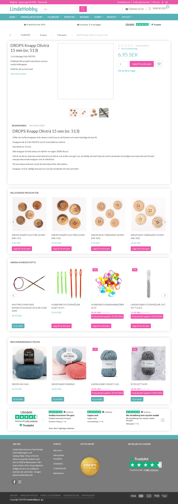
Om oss (156, 2)
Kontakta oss (123, 2)
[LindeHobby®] (23, 8)
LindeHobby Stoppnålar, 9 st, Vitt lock (148, 306)
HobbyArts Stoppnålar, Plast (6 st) (65, 306)
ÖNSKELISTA (134, 9)
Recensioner (37, 125)
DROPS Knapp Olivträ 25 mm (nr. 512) (68, 236)
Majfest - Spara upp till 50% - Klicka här (28, 2)
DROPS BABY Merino (63, 384)
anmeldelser (142, 45)
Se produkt (18, 326)
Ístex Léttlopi (139, 384)
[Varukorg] (158, 8)
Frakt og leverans (141, 2)
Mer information (18, 73)
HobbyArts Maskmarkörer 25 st (107, 306)
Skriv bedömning (129, 48)
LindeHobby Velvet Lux (105, 384)
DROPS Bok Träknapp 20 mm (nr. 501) (107, 236)
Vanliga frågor (29, 495)
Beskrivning (19, 125)
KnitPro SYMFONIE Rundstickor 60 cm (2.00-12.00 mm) (29, 307)
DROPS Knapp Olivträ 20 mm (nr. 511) (28, 236)
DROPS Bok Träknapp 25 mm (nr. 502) (147, 236)
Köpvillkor (88, 495)
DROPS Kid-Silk (20, 384)
